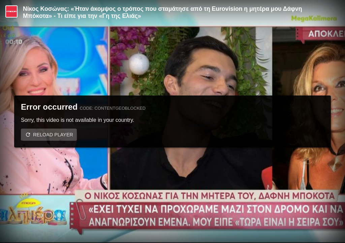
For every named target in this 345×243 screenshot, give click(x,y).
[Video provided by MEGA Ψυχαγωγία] (11, 11)
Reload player (53, 134)
